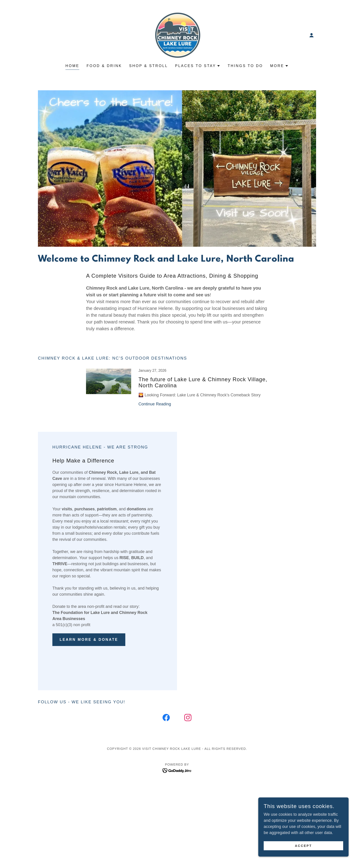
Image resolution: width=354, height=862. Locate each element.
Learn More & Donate (89, 639)
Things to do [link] (245, 66)
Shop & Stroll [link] (148, 66)
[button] (311, 35)
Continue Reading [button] (154, 404)
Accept (303, 846)
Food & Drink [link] (104, 66)
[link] (177, 35)
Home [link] (72, 66)
